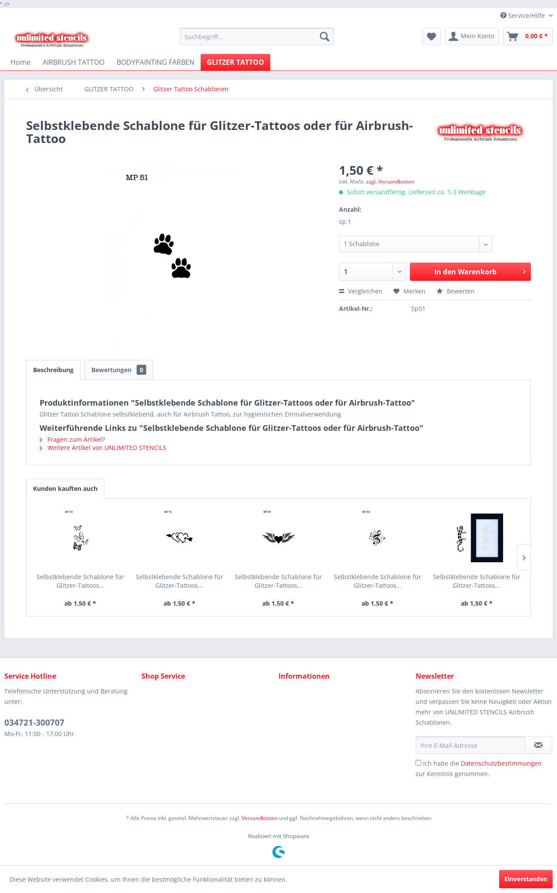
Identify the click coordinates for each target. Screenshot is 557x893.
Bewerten (455, 291)
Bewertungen (118, 370)
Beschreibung (53, 370)
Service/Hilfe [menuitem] (523, 15)
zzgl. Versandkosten (390, 181)
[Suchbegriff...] (257, 36)
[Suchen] (324, 36)
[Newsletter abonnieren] (538, 745)
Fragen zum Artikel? (72, 439)
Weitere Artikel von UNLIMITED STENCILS (103, 447)
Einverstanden (525, 879)
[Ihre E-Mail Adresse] (470, 745)
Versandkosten (260, 818)
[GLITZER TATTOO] (235, 62)
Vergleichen (361, 291)
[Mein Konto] (472, 36)
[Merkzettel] (431, 36)
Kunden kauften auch (65, 488)
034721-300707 (34, 722)
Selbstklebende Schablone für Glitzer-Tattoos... (80, 581)
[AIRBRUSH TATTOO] (74, 62)
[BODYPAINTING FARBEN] (156, 62)
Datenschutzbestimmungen (501, 763)
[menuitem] (257, 36)
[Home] (20, 62)
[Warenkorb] (528, 36)
